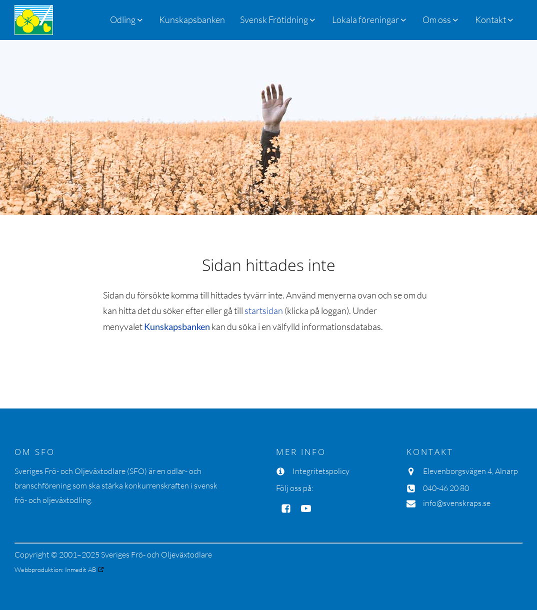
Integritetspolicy (321, 471)
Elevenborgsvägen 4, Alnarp (470, 471)
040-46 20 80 (446, 488)
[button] (278, 20)
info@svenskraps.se (456, 503)
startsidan (263, 310)
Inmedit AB (80, 570)
